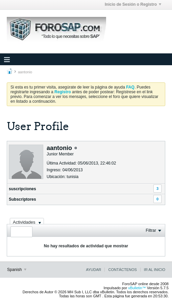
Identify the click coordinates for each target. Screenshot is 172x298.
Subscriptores (22, 199)
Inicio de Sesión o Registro (133, 4)
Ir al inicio (154, 270)
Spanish (16, 269)
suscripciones (22, 189)
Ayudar (93, 270)
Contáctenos (122, 270)
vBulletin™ (137, 288)
